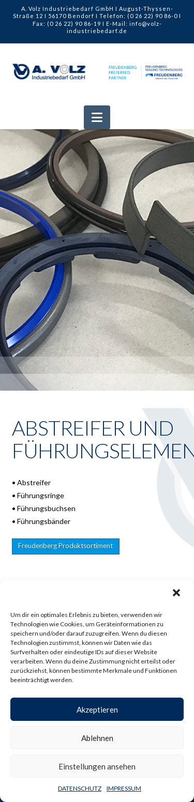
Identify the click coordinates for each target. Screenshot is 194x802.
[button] (177, 594)
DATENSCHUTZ (79, 788)
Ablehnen (97, 738)
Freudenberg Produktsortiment (65, 546)
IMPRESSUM (124, 788)
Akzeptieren (97, 709)
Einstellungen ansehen (97, 766)
